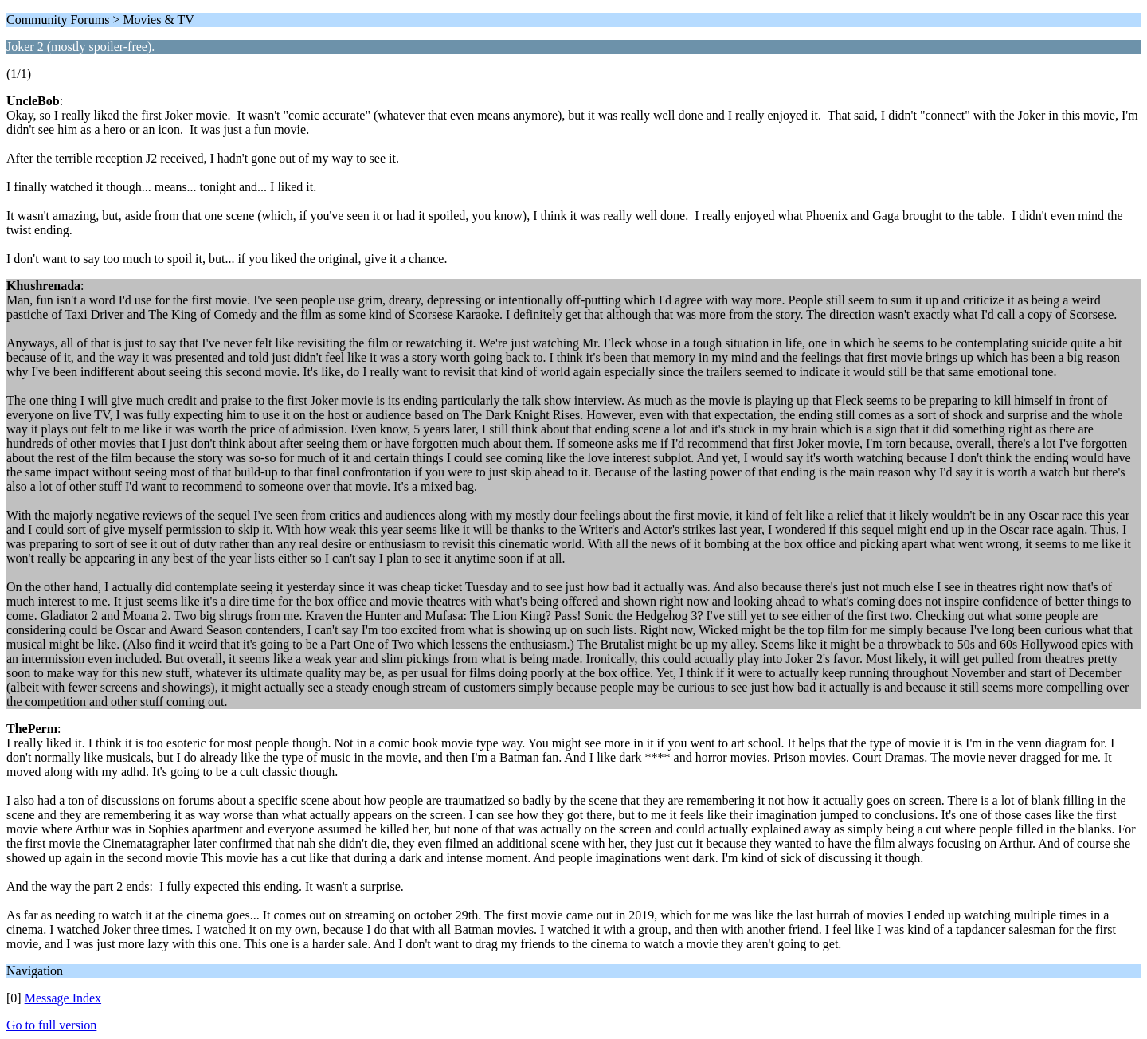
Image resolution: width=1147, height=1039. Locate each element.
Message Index (63, 998)
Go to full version (51, 1025)
